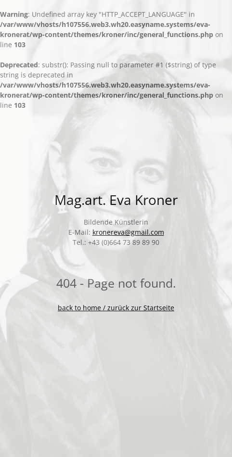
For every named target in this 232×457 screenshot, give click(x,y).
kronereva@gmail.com (128, 232)
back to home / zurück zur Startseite (116, 307)
